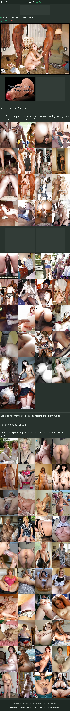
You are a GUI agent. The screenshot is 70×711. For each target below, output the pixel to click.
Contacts (13, 708)
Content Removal (25, 708)
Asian (35, 2)
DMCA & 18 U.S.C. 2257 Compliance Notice (46, 708)
